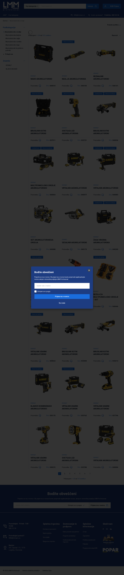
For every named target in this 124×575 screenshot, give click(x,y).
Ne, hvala (62, 303)
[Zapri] (89, 270)
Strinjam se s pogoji (43, 291)
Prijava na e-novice (62, 296)
